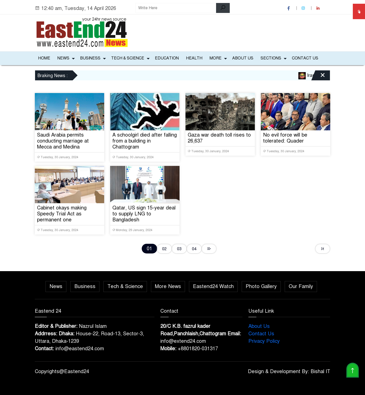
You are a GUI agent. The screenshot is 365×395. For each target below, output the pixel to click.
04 (194, 248)
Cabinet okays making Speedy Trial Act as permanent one (62, 214)
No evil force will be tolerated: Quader (285, 138)
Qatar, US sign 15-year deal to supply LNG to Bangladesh (144, 214)
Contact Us (305, 58)
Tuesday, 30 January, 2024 (57, 157)
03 (179, 248)
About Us (242, 58)
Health (194, 58)
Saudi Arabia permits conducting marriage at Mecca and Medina (63, 141)
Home (44, 58)
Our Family (301, 286)
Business (90, 58)
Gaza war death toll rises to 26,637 (219, 138)
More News (168, 286)
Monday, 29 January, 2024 (132, 230)
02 (164, 248)
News (63, 58)
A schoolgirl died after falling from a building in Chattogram (144, 141)
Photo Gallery (261, 286)
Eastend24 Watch (213, 286)
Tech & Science (127, 58)
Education (167, 58)
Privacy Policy (264, 341)
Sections (271, 58)
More (216, 58)
